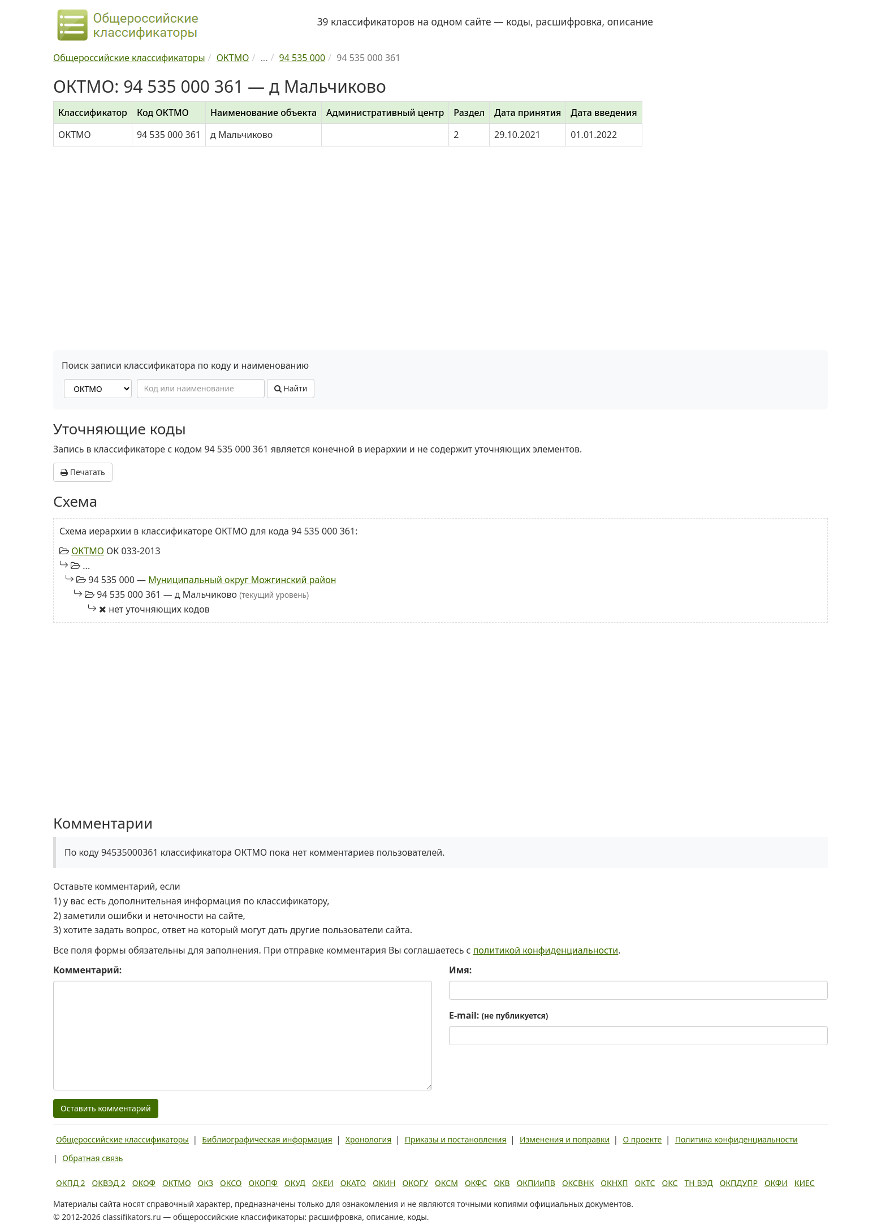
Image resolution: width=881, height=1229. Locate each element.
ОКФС (476, 1183)
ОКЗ (205, 1183)
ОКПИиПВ (536, 1183)
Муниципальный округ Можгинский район (242, 579)
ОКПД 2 (70, 1183)
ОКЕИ (323, 1183)
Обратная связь (92, 1158)
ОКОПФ (263, 1183)
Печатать (83, 472)
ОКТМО (87, 551)
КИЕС (804, 1183)
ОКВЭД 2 (109, 1183)
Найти (291, 388)
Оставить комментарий (106, 1108)
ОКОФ (144, 1183)
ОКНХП (614, 1183)
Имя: (460, 970)
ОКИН (384, 1183)
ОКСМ (446, 1183)
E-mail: (498, 1015)
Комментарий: (87, 970)
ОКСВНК (578, 1183)
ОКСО (230, 1183)
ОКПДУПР (739, 1183)
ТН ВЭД (699, 1183)
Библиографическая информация (267, 1139)
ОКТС (645, 1183)
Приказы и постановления (456, 1139)
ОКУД (294, 1183)
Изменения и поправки (565, 1139)
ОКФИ (776, 1183)
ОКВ (502, 1183)
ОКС (669, 1183)
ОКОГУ (416, 1183)
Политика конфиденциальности (736, 1139)
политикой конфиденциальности (546, 950)
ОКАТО (353, 1183)
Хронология (368, 1139)
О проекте (642, 1139)
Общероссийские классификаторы (122, 1139)
